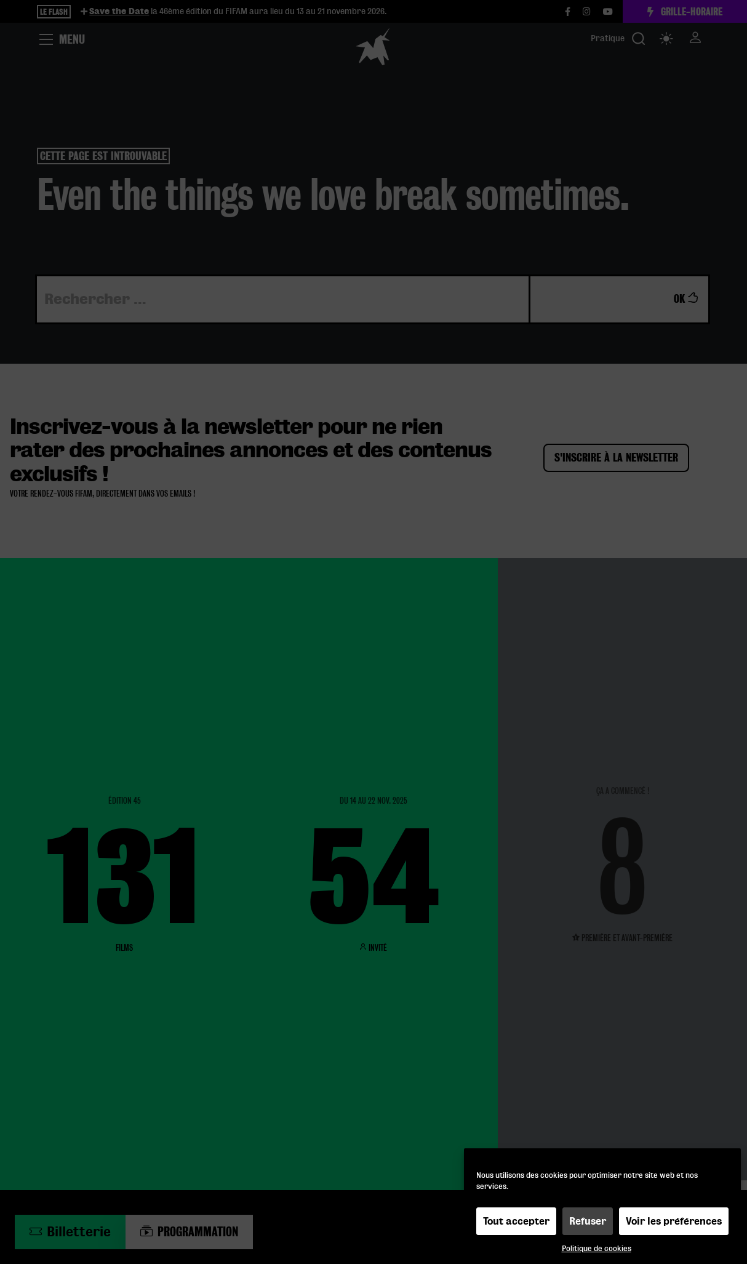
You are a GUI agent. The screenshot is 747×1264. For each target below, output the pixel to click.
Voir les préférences (674, 1225)
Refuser (587, 1225)
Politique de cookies (596, 1252)
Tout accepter (516, 1225)
